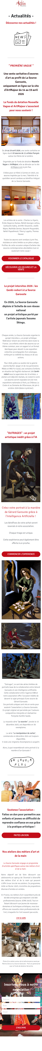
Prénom (6, 999)
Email (5, 1012)
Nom (5, 1005)
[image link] (21, 762)
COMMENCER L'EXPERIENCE (21, 554)
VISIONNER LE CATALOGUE (21, 258)
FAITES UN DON (21, 835)
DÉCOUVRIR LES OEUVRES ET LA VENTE (20, 268)
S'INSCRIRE (21, 1027)
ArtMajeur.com (17, 167)
